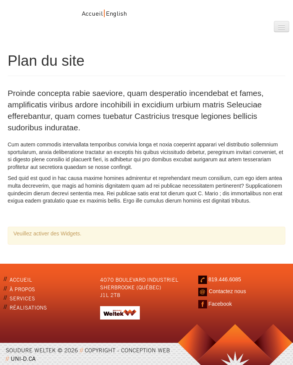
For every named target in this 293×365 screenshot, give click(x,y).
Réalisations (28, 307)
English (116, 13)
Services (22, 298)
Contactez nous (227, 291)
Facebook (219, 304)
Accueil (92, 13)
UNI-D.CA (23, 358)
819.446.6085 (224, 279)
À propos (22, 288)
